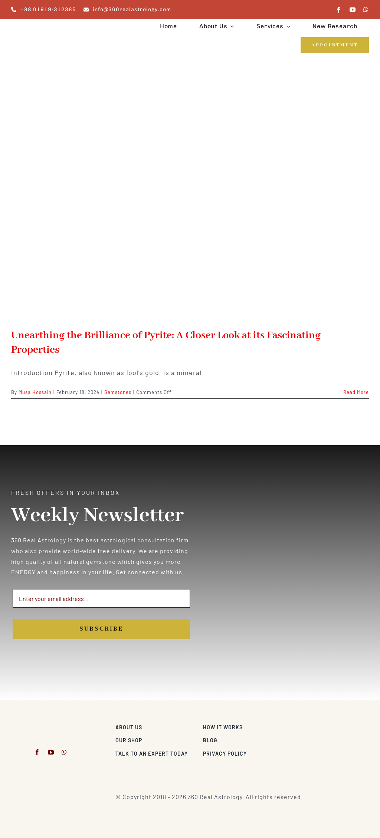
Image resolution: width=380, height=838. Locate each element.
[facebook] (339, 10)
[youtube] (353, 10)
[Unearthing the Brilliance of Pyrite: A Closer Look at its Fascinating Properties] (190, 198)
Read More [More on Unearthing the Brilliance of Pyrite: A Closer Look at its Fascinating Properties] (356, 392)
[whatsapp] (366, 10)
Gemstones (117, 392)
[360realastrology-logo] (34, 27)
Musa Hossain (35, 392)
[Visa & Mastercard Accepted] (345, 725)
